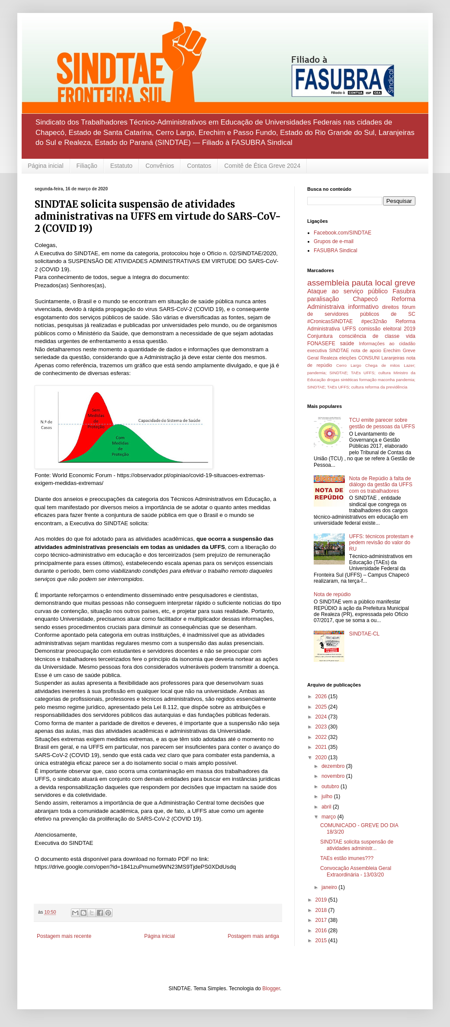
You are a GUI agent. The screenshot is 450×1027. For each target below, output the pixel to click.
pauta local (372, 282)
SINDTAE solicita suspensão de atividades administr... (356, 845)
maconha (386, 379)
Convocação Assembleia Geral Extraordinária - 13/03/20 (355, 871)
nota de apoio (366, 350)
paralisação (323, 298)
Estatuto (121, 165)
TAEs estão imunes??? (346, 858)
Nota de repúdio (332, 594)
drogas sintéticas (342, 379)
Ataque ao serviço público (347, 291)
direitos (390, 307)
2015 (321, 940)
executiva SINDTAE (328, 350)
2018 (321, 910)
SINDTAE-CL (364, 634)
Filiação (87, 165)
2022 (321, 737)
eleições (348, 357)
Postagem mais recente (64, 936)
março (329, 817)
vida (410, 336)
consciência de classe (369, 336)
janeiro (329, 887)
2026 (321, 696)
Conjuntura (320, 336)
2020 (321, 757)
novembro (333, 776)
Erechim (392, 350)
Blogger (271, 988)
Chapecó (365, 298)
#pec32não (374, 321)
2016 (321, 931)
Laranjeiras (393, 357)
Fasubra (403, 291)
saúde (347, 343)
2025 (321, 707)
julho (327, 796)
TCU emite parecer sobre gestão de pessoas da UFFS (382, 423)
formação (367, 379)
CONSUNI (369, 357)
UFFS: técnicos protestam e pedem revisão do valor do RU (381, 542)
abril (327, 807)
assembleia (328, 282)
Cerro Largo (348, 365)
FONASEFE (321, 343)
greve (405, 282)
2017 (321, 920)
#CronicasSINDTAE (330, 321)
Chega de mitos (382, 365)
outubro (331, 786)
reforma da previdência (386, 387)
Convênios (159, 165)
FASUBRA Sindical (335, 250)
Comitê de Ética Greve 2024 (262, 165)
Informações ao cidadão (387, 343)
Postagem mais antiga (253, 936)
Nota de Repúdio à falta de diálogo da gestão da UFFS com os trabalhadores (380, 484)
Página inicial (46, 165)
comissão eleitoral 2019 (387, 329)
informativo (363, 306)
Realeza (329, 357)
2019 (321, 900)
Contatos (199, 165)
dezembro (333, 766)
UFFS (349, 329)
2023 (321, 727)
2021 (321, 747)
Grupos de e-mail (334, 241)
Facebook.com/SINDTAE (342, 233)
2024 (321, 717)
